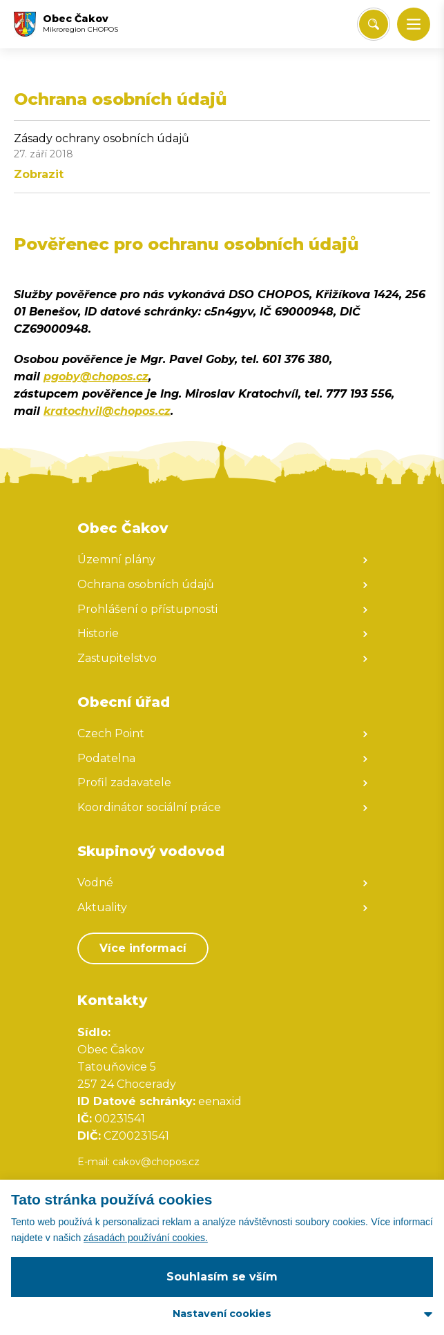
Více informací (142, 948)
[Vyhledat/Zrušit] (373, 24)
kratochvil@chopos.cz (107, 411)
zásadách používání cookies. (146, 1237)
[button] (413, 24)
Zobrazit (39, 174)
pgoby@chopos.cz (96, 376)
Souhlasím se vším (222, 1276)
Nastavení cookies (222, 1313)
